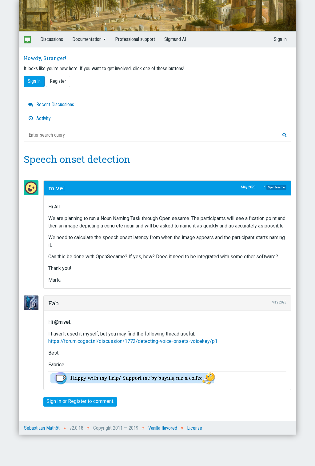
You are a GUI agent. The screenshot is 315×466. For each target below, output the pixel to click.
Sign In (280, 39)
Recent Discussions (51, 104)
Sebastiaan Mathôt (42, 428)
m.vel (56, 188)
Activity (39, 118)
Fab (53, 303)
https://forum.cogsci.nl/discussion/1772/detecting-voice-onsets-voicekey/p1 (132, 341)
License (194, 428)
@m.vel (62, 322)
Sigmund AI (175, 39)
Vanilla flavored (162, 428)
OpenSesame (276, 187)
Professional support (135, 39)
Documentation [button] (89, 39)
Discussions (51, 39)
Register (58, 81)
